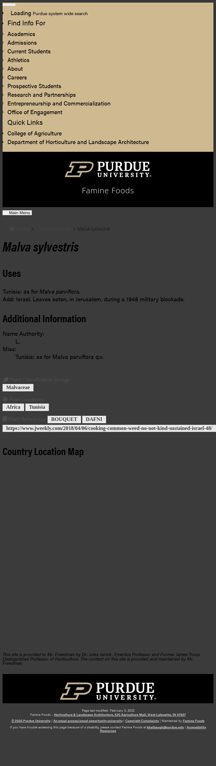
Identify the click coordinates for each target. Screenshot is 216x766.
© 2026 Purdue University (31, 720)
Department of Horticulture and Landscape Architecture (78, 142)
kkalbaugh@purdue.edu (165, 727)
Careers (17, 77)
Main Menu (19, 212)
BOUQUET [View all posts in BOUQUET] (64, 419)
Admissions (22, 42)
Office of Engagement (34, 112)
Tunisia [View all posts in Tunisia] (37, 407)
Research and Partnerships (41, 94)
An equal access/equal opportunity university (87, 720)
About (15, 68)
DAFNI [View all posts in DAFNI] (94, 419)
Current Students (29, 51)
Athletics (18, 60)
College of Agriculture (34, 133)
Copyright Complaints (142, 720)
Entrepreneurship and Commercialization (59, 103)
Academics (21, 34)
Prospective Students (34, 86)
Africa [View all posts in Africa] (13, 407)
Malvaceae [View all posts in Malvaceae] (18, 387)
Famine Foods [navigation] (108, 190)
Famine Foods (193, 720)
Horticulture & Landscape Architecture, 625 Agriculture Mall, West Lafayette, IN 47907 (120, 714)
